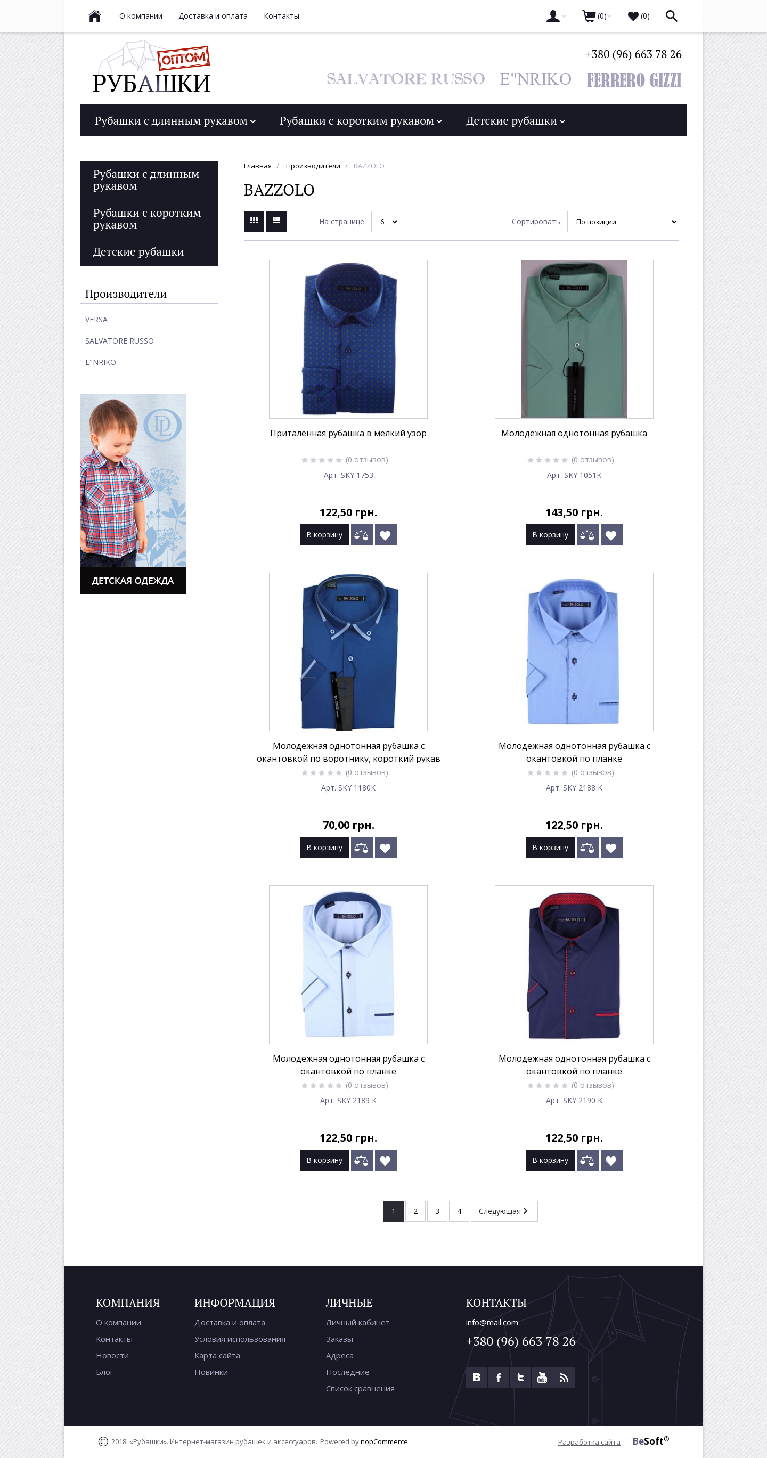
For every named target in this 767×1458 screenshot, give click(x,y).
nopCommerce (384, 1441)
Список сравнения (360, 1388)
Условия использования (239, 1338)
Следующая (503, 1211)
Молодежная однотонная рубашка (574, 433)
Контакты (114, 1338)
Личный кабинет (358, 1322)
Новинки (211, 1371)
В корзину (324, 535)
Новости (112, 1355)
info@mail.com (492, 1322)
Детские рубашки (515, 120)
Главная (258, 165)
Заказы (339, 1338)
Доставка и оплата (229, 1322)
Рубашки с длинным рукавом (175, 120)
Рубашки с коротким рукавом (361, 120)
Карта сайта (217, 1355)
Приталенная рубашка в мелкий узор (348, 433)
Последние (348, 1371)
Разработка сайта (589, 1442)
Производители (313, 165)
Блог (104, 1371)
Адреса (340, 1355)
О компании (118, 1322)
